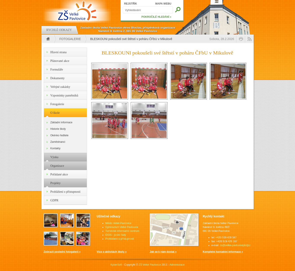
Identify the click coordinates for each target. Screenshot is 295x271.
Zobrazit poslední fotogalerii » (62, 251)
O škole (55, 112)
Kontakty (55, 148)
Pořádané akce (59, 174)
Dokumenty (57, 78)
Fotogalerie (70, 39)
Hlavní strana (58, 52)
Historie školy (58, 128)
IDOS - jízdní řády (115, 234)
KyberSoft (116, 264)
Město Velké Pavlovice (118, 223)
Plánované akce (59, 61)
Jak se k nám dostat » (163, 251)
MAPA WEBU (163, 3)
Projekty (55, 183)
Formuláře (56, 69)
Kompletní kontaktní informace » (223, 251)
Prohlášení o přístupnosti (65, 191)
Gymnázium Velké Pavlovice (121, 227)
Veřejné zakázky (60, 86)
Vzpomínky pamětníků (64, 95)
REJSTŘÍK (130, 3)
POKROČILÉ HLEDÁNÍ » (156, 16)
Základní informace (61, 122)
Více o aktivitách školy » (112, 251)
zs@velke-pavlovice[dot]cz (235, 245)
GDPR (54, 200)
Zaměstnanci (57, 141)
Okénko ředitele (59, 135)
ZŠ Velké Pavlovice (150, 264)
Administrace (176, 264)
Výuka (54, 157)
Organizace (57, 165)
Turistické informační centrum (122, 231)
